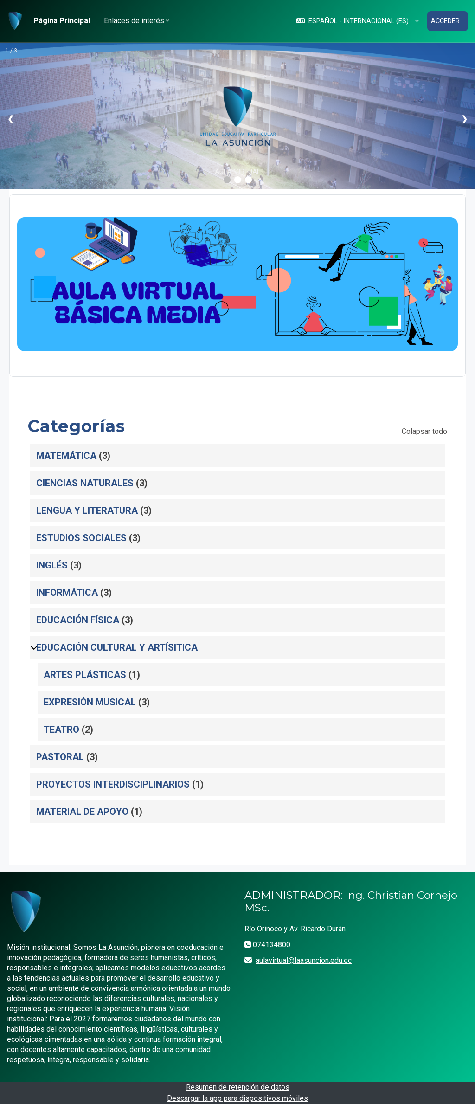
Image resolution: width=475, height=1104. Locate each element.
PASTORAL (60, 756)
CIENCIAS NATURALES (85, 482)
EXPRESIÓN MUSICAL (90, 701)
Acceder (445, 21)
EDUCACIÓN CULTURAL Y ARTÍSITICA (117, 646)
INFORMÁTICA (67, 592)
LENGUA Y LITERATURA (87, 510)
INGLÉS (52, 564)
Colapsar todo (424, 430)
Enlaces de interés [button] (134, 20)
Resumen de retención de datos (237, 1086)
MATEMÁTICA (66, 455)
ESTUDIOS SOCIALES (81, 537)
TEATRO (61, 729)
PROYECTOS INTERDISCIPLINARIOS (113, 783)
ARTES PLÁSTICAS (85, 674)
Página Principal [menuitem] (61, 20)
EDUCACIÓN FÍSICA (77, 619)
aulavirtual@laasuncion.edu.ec (304, 960)
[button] (356, 21)
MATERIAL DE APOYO (82, 811)
